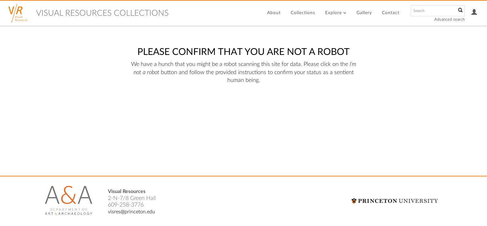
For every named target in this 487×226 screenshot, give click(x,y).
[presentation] (230, 104)
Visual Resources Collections (102, 13)
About (274, 13)
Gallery (364, 13)
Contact (391, 13)
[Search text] (433, 10)
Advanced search (449, 20)
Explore (336, 13)
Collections (303, 13)
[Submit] (460, 11)
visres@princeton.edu (131, 211)
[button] (474, 13)
